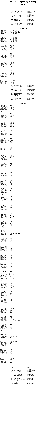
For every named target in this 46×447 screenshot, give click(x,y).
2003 (25, 6)
